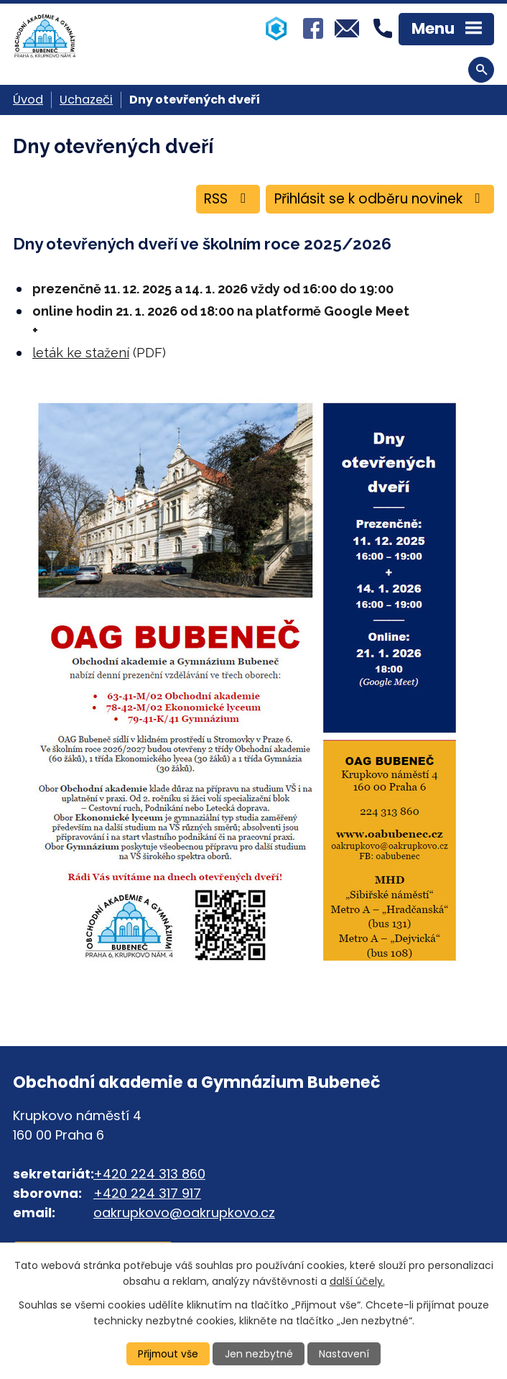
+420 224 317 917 (147, 1194)
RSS (223, 199)
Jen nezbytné (259, 1354)
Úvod (28, 99)
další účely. (357, 1281)
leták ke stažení (80, 353)
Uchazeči (86, 99)
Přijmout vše (168, 1354)
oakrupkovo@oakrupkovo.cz (184, 1213)
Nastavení (345, 1354)
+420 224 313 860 (149, 1174)
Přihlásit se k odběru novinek (378, 199)
